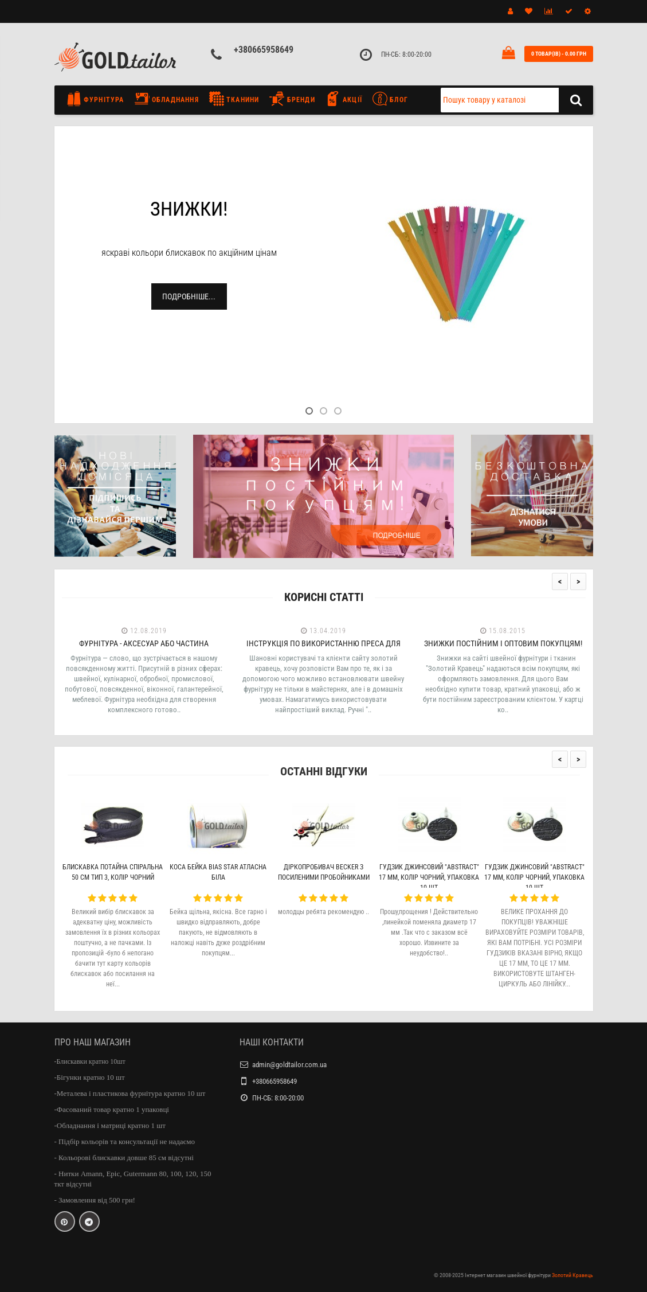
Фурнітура (98, 98)
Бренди (292, 98)
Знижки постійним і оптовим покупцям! (503, 643)
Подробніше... (188, 296)
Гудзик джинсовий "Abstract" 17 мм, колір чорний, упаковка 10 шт (429, 877)
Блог (390, 98)
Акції (344, 98)
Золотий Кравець (572, 1275)
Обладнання (167, 98)
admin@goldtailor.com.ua (289, 1064)
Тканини (234, 98)
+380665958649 (263, 49)
